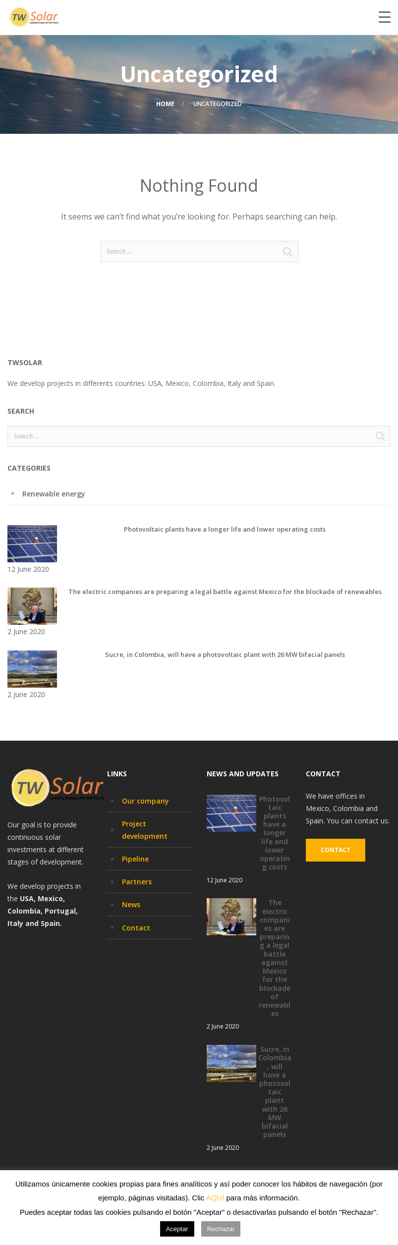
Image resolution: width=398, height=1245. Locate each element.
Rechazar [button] (221, 1229)
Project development (145, 830)
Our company (145, 801)
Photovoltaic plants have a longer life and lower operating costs (225, 529)
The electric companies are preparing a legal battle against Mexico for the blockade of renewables (225, 591)
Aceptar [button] (177, 1229)
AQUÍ (215, 1197)
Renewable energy (53, 493)
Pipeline (135, 859)
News (131, 904)
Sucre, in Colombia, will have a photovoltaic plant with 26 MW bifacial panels (225, 654)
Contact (136, 927)
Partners (137, 881)
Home (165, 104)
